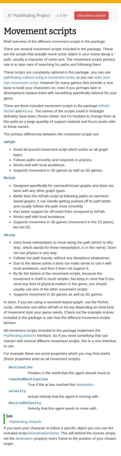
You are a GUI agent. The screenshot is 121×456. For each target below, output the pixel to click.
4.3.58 (63, 15)
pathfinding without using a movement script (39, 77)
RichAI (9, 111)
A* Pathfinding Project (29, 15)
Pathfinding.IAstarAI (20, 335)
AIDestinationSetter (43, 433)
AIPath (103, 106)
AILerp (27, 111)
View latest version (91, 15)
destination (85, 384)
